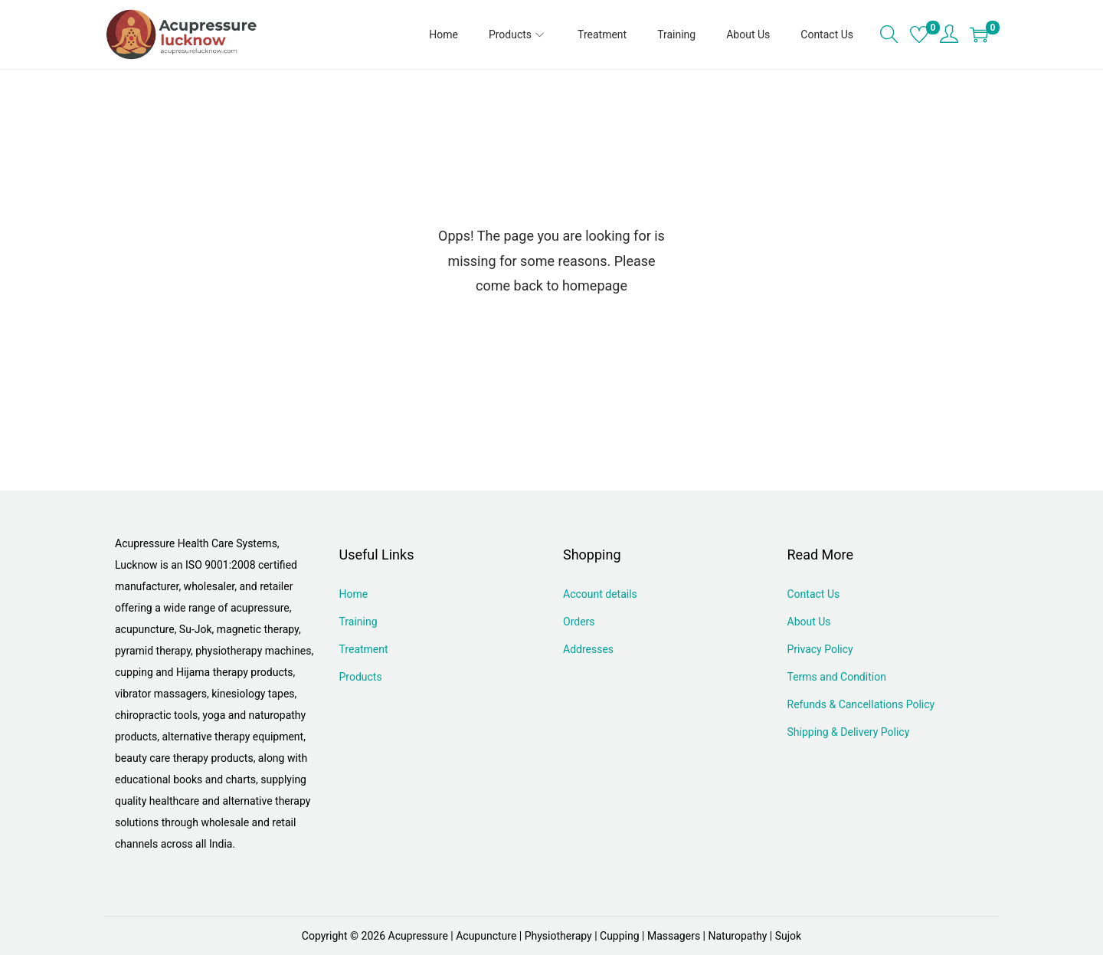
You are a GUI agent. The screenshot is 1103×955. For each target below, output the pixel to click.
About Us (809, 621)
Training (358, 621)
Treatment (363, 649)
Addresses (588, 649)
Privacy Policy (820, 649)
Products (360, 677)
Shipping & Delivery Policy (848, 732)
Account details (600, 594)
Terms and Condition (836, 677)
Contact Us (813, 594)
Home (353, 594)
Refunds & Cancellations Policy (861, 704)
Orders (579, 621)
